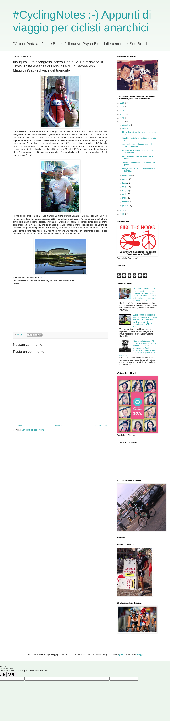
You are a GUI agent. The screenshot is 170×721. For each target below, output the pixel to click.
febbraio (126, 202)
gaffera (122, 654)
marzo (125, 198)
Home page (60, 425)
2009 (122, 214)
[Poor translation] (12, 674)
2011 (122, 122)
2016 (122, 103)
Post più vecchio (100, 425)
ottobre (125, 129)
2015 (122, 107)
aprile (125, 194)
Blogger (140, 654)
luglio (124, 183)
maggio (125, 190)
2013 (122, 114)
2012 (122, 118)
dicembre (126, 125)
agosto (125, 179)
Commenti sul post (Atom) (32, 430)
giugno (125, 187)
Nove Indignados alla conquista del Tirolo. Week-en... (137, 145)
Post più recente (21, 425)
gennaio (126, 205)
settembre (126, 175)
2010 (122, 210)
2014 (122, 110)
